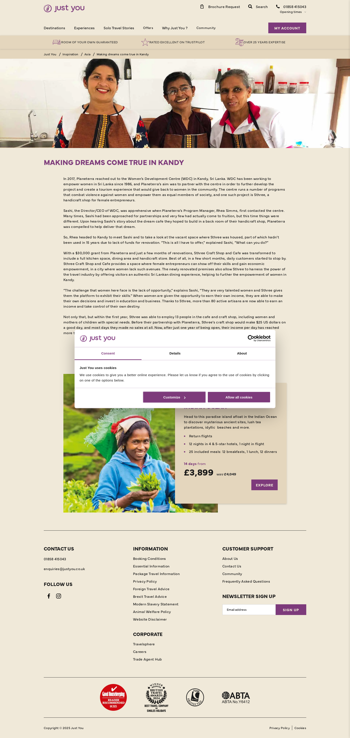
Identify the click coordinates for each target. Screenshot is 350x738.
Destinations (54, 27)
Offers (148, 27)
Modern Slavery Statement (155, 603)
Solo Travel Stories (119, 27)
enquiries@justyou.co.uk (64, 568)
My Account (287, 27)
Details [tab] (175, 353)
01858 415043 (55, 558)
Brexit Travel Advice (150, 596)
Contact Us (231, 565)
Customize (174, 397)
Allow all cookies (238, 397)
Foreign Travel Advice (151, 588)
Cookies (300, 727)
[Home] (64, 8)
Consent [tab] (108, 353)
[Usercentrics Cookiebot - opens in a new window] (251, 338)
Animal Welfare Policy (152, 611)
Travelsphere (144, 643)
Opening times (291, 11)
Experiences (84, 27)
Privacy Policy (145, 581)
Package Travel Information (156, 573)
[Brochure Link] (220, 6)
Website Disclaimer (150, 619)
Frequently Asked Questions (246, 581)
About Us (230, 558)
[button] (258, 6)
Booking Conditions (149, 558)
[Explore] (175, 443)
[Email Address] (249, 609)
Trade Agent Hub (147, 659)
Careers (139, 651)
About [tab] (242, 353)
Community (206, 27)
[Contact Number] (291, 6)
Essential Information (151, 565)
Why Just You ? (175, 27)
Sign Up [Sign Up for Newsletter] (291, 609)
